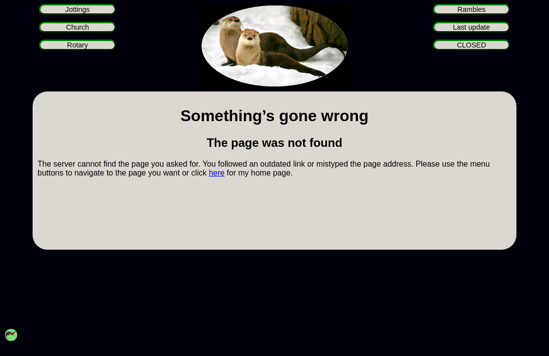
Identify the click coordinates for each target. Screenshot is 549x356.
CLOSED (471, 45)
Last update (471, 27)
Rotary (77, 45)
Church (77, 27)
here (217, 173)
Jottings (77, 9)
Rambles (472, 9)
